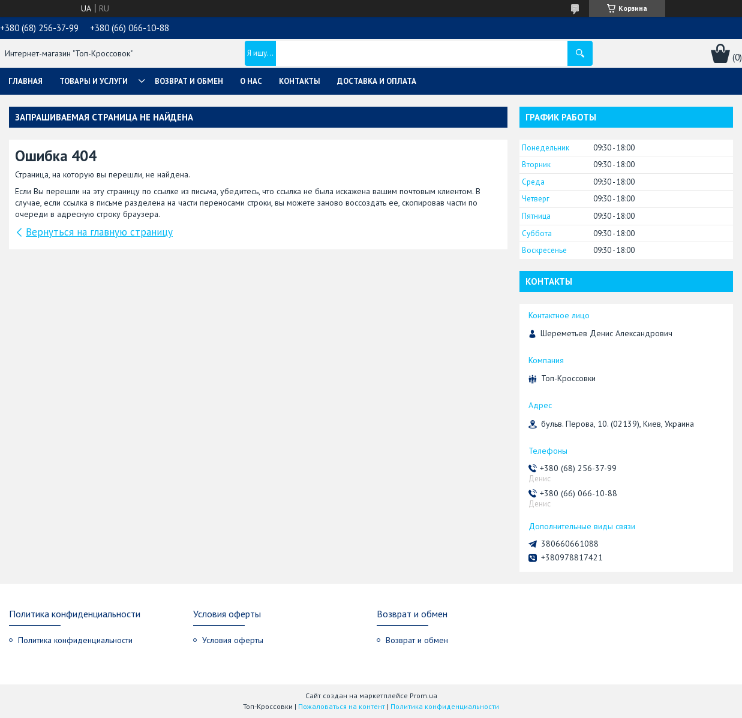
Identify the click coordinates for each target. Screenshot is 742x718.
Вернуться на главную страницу (99, 232)
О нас (251, 81)
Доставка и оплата (376, 81)
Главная (25, 81)
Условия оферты (232, 640)
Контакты (299, 81)
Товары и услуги (93, 81)
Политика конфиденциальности (75, 640)
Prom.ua (423, 695)
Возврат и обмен (189, 81)
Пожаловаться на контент (341, 706)
